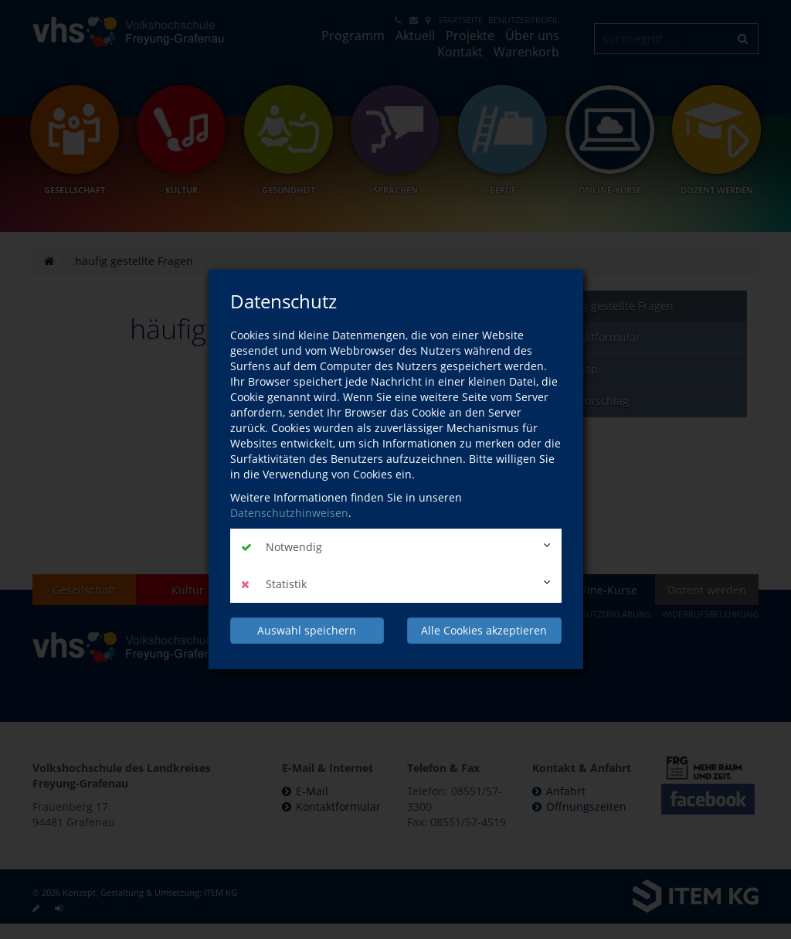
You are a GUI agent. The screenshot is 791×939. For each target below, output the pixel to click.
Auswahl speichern (306, 630)
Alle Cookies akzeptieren (484, 630)
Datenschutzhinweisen (289, 512)
